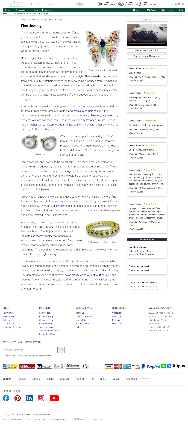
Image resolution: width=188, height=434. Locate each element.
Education (116, 316)
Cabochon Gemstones (13, 327)
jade (23, 124)
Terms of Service (47, 327)
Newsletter (117, 323)
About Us (147, 19)
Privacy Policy (45, 323)
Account (139, 10)
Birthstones (8, 320)
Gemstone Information (146, 50)
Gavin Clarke (29, 20)
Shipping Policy (46, 320)
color (67, 275)
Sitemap (116, 320)
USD (181, 10)
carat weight (87, 275)
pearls (77, 124)
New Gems (8, 313)
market (25, 254)
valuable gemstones (84, 120)
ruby (115, 115)
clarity (75, 275)
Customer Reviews (84, 316)
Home (7, 10)
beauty (56, 261)
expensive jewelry (41, 235)
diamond (95, 115)
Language (170, 10)
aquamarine (65, 124)
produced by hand (48, 166)
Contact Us (81, 320)
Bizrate (140, 81)
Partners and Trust (84, 323)
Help (34, 10)
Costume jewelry (31, 58)
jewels (96, 76)
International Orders (48, 334)
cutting (100, 275)
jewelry (60, 205)
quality (96, 175)
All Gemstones (9, 316)
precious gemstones (86, 110)
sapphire (107, 115)
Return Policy (45, 313)
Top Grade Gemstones (13, 323)
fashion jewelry (69, 171)
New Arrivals (47, 10)
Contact (154, 10)
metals (57, 279)
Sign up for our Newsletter (147, 56)
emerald (31, 120)
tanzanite (51, 124)
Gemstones (20, 10)
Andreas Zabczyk (55, 20)
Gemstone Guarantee (49, 330)
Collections (117, 313)
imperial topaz (35, 124)
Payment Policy (46, 316)
